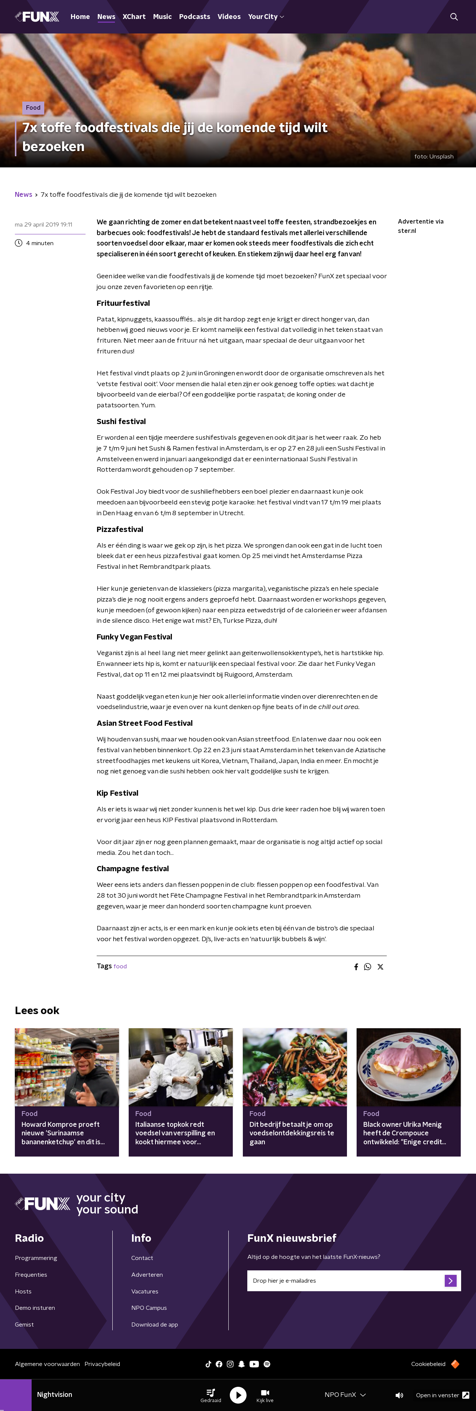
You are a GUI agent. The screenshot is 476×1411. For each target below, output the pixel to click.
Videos (229, 17)
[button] (211, 1395)
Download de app (154, 1325)
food (120, 966)
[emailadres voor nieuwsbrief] (354, 1280)
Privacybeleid (102, 1364)
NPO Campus (149, 1308)
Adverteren (147, 1275)
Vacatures (144, 1292)
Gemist (24, 1325)
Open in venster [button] (442, 1395)
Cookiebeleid (428, 1364)
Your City (266, 17)
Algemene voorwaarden (47, 1364)
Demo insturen (35, 1308)
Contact (142, 1258)
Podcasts (194, 17)
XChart (134, 17)
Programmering (36, 1258)
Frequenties (31, 1275)
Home (80, 17)
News (106, 17)
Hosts (23, 1292)
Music (162, 17)
